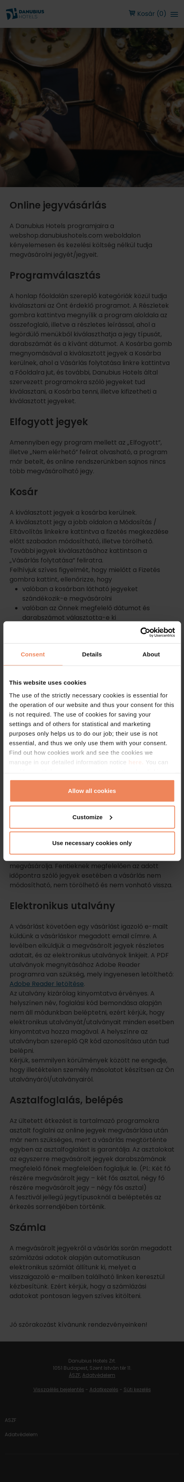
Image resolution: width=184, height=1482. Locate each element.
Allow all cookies (92, 790)
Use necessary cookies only (92, 843)
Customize (92, 816)
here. (136, 761)
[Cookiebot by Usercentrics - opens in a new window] (140, 632)
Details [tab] (92, 654)
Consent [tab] (33, 654)
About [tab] (151, 654)
